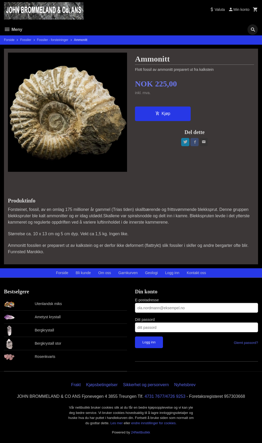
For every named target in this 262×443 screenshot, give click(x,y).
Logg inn (172, 273)
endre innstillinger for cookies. (154, 423)
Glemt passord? (246, 343)
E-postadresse (147, 300)
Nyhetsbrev (185, 384)
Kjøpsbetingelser (102, 384)
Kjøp (162, 113)
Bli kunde (83, 273)
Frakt (76, 384)
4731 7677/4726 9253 (165, 396)
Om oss (104, 273)
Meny (13, 29)
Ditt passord (145, 319)
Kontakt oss (196, 273)
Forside (9, 40)
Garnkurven (128, 273)
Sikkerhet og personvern (146, 384)
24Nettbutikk (140, 432)
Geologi (151, 273)
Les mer (117, 423)
